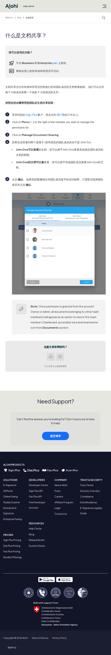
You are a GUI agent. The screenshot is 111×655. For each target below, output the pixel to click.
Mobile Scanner (11, 502)
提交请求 (55, 438)
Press (57, 490)
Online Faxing (10, 496)
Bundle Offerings (12, 557)
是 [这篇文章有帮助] (51, 357)
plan (54, 63)
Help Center (35, 528)
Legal (57, 507)
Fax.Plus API (35, 496)
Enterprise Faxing (12, 519)
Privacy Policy (59, 638)
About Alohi (61, 485)
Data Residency (88, 502)
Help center (28, 6)
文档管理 (29, 17)
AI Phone (8, 490)
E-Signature (9, 485)
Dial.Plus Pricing (11, 545)
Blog (31, 534)
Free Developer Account (37, 505)
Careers (59, 496)
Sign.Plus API (36, 490)
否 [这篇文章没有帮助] (60, 357)
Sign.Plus (31, 114)
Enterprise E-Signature (10, 510)
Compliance (87, 496)
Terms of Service (40, 638)
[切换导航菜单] (104, 6)
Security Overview (90, 490)
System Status (37, 545)
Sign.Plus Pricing (12, 539)
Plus (19, 17)
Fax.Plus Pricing (11, 551)
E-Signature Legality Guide (91, 510)
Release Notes (37, 539)
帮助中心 (9, 17)
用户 (59, 114)
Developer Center (38, 485)
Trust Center (87, 485)
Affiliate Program (64, 502)
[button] (13, 647)
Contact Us (61, 513)
